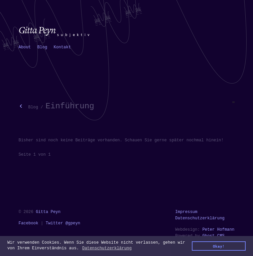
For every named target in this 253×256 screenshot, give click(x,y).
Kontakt (62, 47)
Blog (42, 47)
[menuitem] (25, 47)
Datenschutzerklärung (200, 218)
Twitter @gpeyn (63, 223)
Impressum (186, 212)
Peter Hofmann (218, 229)
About (25, 47)
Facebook (28, 223)
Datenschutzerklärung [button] (107, 248)
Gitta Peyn (48, 212)
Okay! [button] (219, 246)
